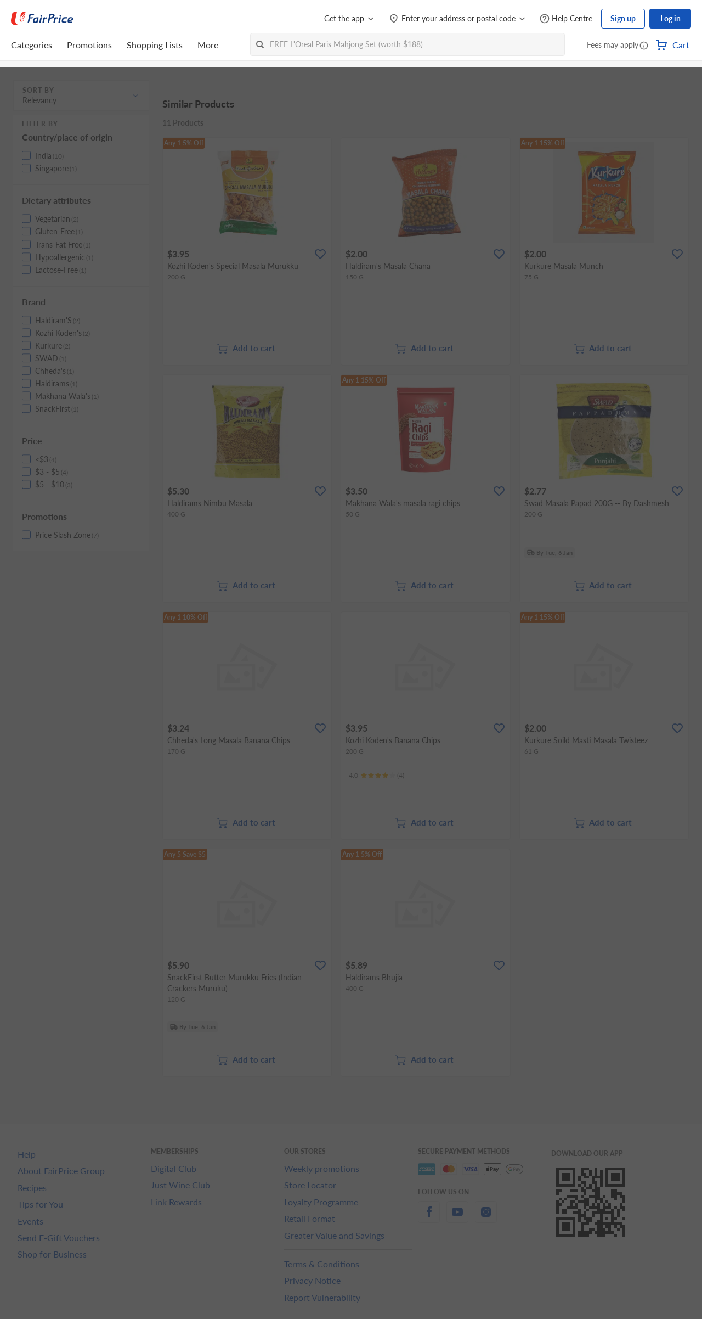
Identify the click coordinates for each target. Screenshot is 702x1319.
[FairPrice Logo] (42, 18)
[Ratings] (376, 775)
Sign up (623, 18)
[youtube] (457, 1218)
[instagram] (486, 1218)
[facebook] (429, 1218)
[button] (643, 46)
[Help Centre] (566, 19)
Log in (670, 18)
